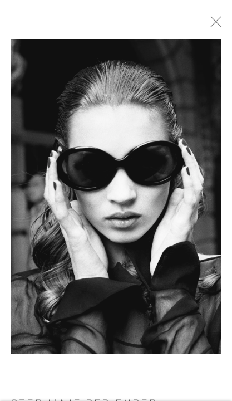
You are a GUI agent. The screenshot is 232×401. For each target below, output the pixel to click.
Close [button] (223, 25)
